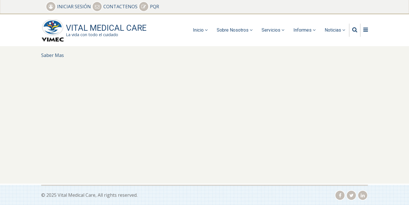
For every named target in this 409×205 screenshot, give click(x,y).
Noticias (335, 30)
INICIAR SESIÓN (69, 6)
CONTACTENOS (115, 6)
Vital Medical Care (106, 28)
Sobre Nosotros (235, 30)
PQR (149, 6)
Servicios (273, 30)
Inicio (200, 30)
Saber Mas (52, 55)
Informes (304, 30)
